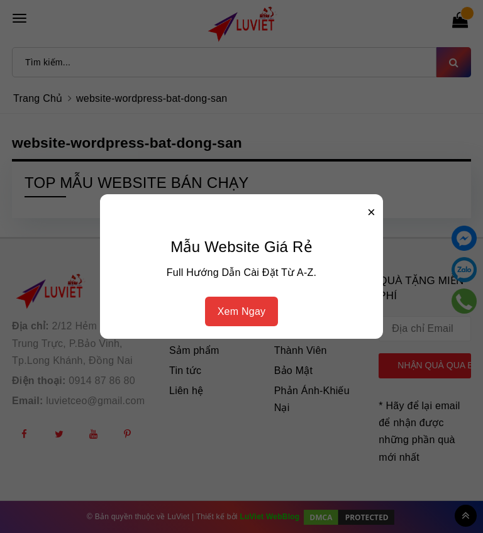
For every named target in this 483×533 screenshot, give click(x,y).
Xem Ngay (242, 311)
